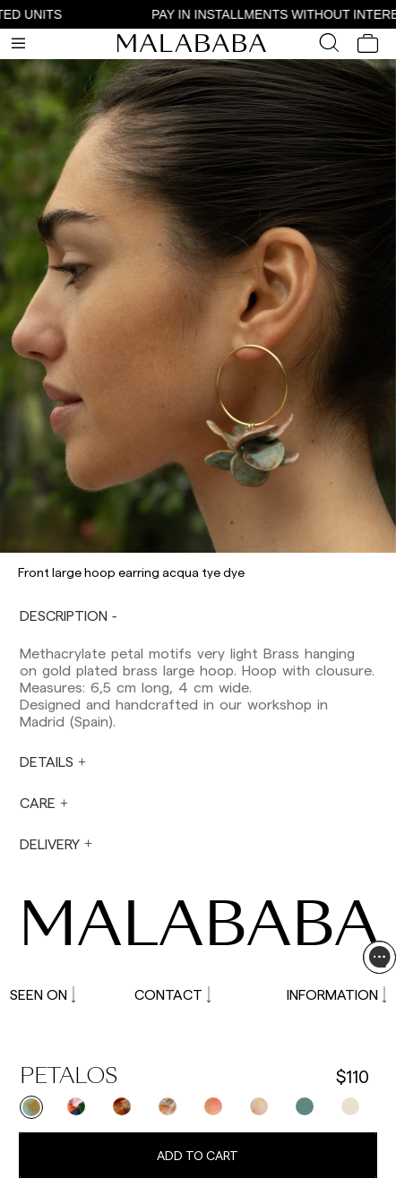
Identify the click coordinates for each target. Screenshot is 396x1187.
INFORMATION (336, 993)
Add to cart (197, 1155)
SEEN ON (42, 993)
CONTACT (172, 993)
